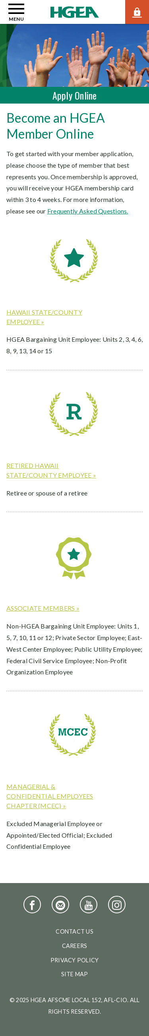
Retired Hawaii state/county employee (48, 470)
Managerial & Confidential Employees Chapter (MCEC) (49, 796)
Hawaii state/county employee (44, 316)
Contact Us (74, 931)
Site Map (74, 974)
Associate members (40, 608)
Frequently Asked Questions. (87, 211)
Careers (74, 945)
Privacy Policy (74, 960)
